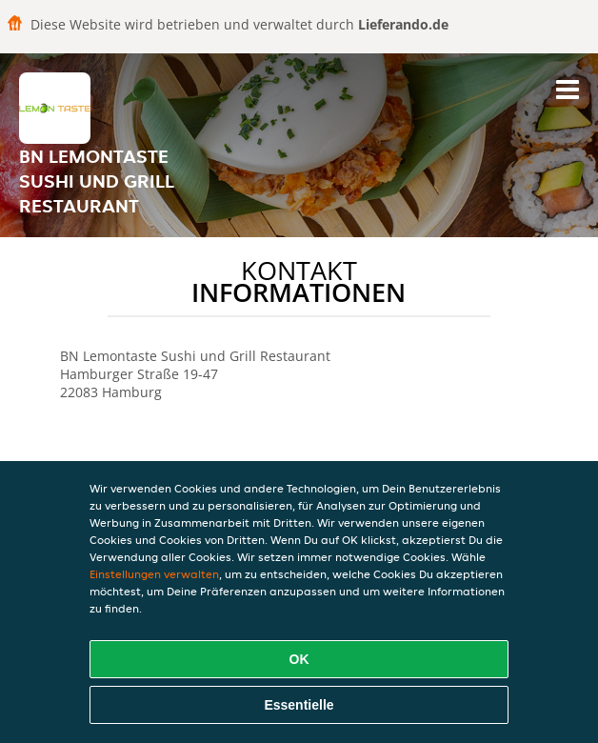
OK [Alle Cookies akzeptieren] (299, 659)
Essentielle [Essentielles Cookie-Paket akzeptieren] (298, 705)
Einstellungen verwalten (154, 574)
